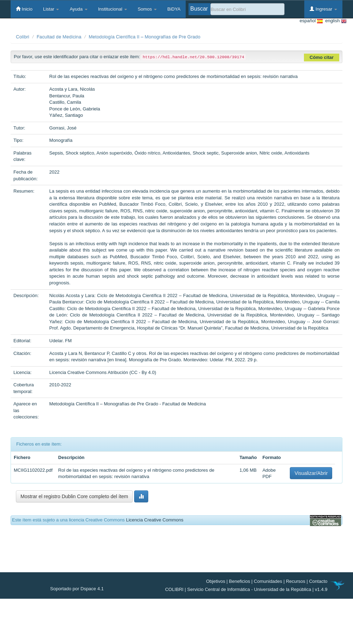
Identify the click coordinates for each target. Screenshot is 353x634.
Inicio (24, 9)
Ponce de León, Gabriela (74, 108)
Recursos (295, 581)
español (311, 21)
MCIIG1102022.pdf (33, 470)
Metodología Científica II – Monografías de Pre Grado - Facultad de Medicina (127, 403)
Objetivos (215, 581)
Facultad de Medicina (59, 37)
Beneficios (239, 581)
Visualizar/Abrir (311, 473)
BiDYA (173, 9)
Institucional (112, 9)
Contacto (318, 581)
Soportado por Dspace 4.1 (77, 588)
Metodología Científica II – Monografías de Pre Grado (144, 37)
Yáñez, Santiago (66, 115)
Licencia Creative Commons (155, 520)
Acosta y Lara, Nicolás (72, 89)
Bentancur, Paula (66, 95)
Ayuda (78, 9)
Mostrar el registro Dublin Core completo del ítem (74, 496)
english (335, 21)
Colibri (22, 37)
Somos (147, 9)
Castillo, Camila (65, 102)
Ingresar (323, 9)
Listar (51, 9)
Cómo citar (322, 57)
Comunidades (268, 581)
